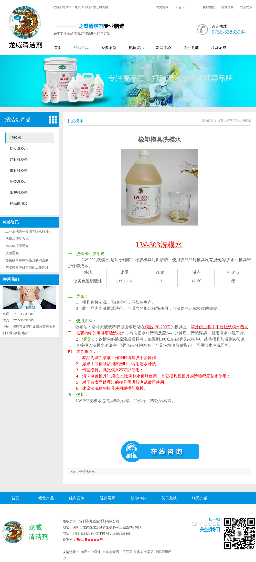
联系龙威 (246, 7)
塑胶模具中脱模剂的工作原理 (27, 267)
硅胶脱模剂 (19, 159)
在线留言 (227, 7)
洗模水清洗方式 (17, 239)
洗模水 (15, 137)
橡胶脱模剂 (19, 170)
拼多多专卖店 (144, 552)
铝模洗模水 (19, 148)
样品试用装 (19, 204)
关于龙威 (191, 48)
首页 (58, 48)
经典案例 (108, 48)
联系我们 (11, 279)
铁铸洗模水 (87, 471)
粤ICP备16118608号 (89, 539)
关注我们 (210, 529)
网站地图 (209, 7)
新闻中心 (163, 48)
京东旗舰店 (110, 552)
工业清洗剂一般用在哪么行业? (27, 231)
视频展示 (136, 48)
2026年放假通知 (17, 246)
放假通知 (12, 253)
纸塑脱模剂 (19, 193)
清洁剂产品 (18, 119)
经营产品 (81, 48)
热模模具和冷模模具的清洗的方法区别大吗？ (38, 260)
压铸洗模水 (19, 181)
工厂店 (127, 552)
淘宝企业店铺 (91, 552)
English (180, 7)
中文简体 (162, 7)
